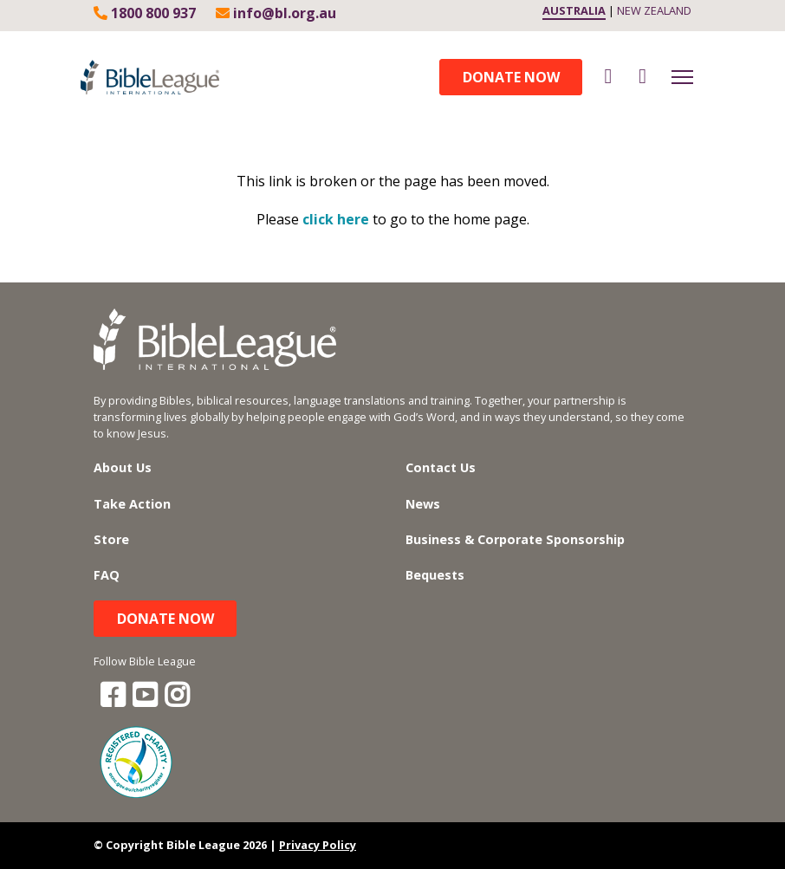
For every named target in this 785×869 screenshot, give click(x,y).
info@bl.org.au (276, 13)
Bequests (434, 575)
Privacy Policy (317, 845)
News (422, 504)
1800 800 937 (145, 13)
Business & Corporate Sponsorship (515, 539)
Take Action (132, 504)
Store (111, 539)
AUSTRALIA (574, 10)
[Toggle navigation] (682, 77)
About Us (123, 467)
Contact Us (440, 467)
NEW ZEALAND (654, 10)
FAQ (107, 575)
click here (335, 219)
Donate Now (511, 77)
